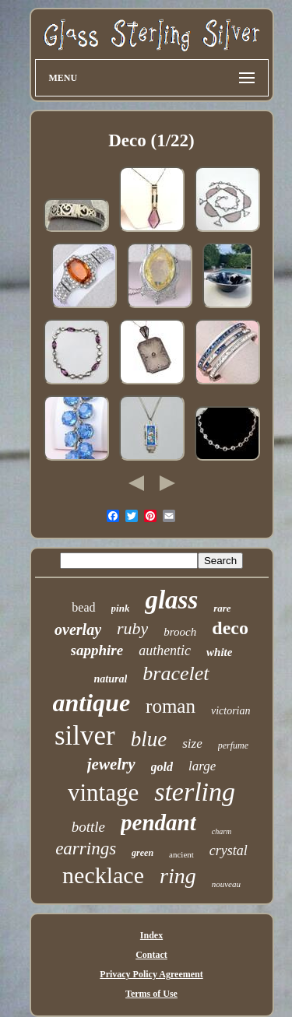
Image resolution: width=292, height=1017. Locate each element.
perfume (233, 745)
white (219, 652)
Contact (151, 954)
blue (149, 739)
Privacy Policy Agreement (151, 974)
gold (162, 766)
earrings (85, 848)
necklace (103, 875)
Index (151, 935)
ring (178, 876)
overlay (78, 629)
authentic (165, 650)
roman (170, 706)
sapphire (97, 650)
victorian (231, 711)
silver (85, 736)
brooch (180, 632)
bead (83, 607)
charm (222, 831)
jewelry (111, 764)
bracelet (175, 673)
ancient (181, 854)
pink (120, 608)
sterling (194, 791)
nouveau (226, 884)
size (192, 743)
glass (171, 600)
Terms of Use (151, 993)
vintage (103, 792)
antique (92, 703)
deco (230, 628)
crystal (228, 850)
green (142, 852)
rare (221, 608)
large (202, 766)
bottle (88, 827)
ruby (132, 628)
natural (111, 679)
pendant (158, 822)
